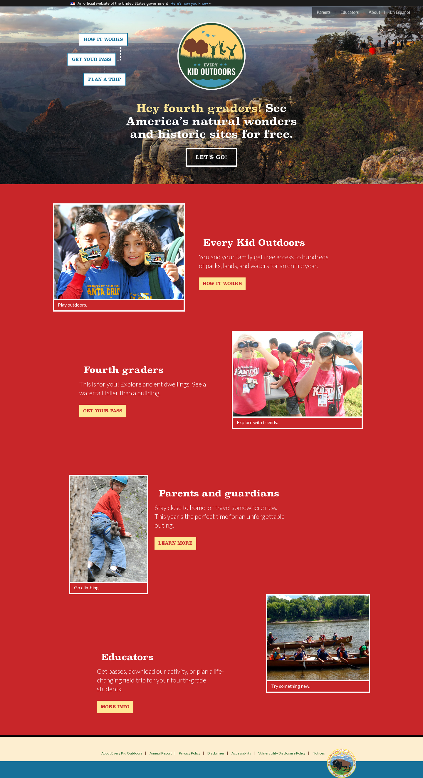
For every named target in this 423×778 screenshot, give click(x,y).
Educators (349, 12)
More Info (115, 707)
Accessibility (241, 753)
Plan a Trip (104, 79)
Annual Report (161, 753)
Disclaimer (215, 753)
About (374, 12)
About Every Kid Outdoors (121, 753)
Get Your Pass (91, 59)
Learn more (175, 543)
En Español (400, 12)
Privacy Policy (189, 753)
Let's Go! (211, 157)
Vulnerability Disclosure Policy (282, 753)
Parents (323, 12)
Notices (319, 753)
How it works (222, 283)
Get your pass (102, 411)
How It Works (103, 39)
